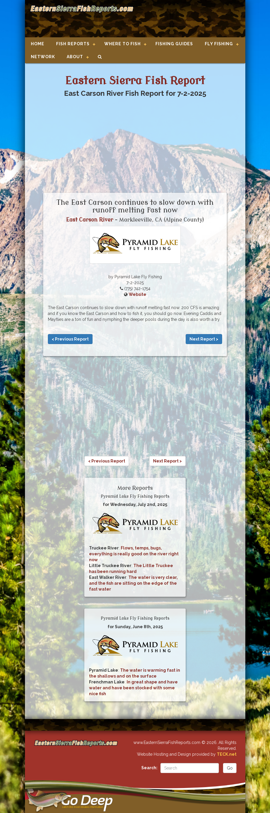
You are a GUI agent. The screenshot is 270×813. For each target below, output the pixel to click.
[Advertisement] (186, 19)
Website (137, 294)
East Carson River (89, 220)
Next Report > (203, 339)
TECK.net (227, 754)
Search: (149, 767)
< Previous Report (70, 339)
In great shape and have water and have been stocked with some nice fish (133, 688)
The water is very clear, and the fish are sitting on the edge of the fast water (133, 583)
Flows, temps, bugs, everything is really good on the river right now (134, 554)
